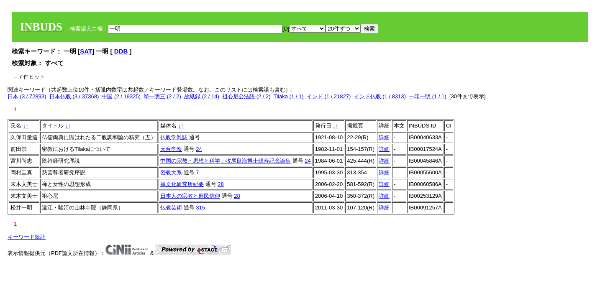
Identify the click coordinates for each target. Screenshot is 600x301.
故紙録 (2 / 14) (201, 96)
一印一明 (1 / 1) (427, 96)
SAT (86, 51)
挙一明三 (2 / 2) (162, 96)
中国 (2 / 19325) (121, 96)
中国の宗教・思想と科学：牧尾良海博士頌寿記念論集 (225, 161)
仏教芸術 (171, 207)
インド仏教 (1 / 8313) (380, 96)
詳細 (384, 137)
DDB (122, 51)
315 (200, 207)
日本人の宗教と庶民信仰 (190, 196)
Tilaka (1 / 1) (289, 96)
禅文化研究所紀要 (182, 184)
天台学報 (171, 149)
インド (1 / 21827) (329, 96)
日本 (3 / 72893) (27, 96)
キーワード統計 (27, 237)
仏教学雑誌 (173, 137)
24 (199, 149)
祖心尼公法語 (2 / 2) (246, 96)
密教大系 (171, 172)
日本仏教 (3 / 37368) (74, 96)
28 (220, 184)
